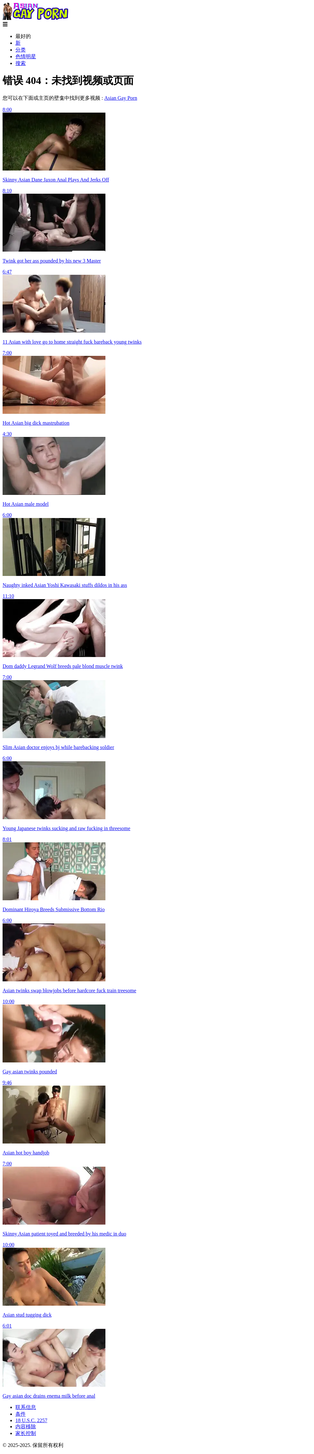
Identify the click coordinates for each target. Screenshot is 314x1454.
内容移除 (25, 1426)
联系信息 (25, 1407)
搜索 (20, 63)
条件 (20, 1414)
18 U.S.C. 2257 (31, 1420)
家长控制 (25, 1433)
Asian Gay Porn (120, 98)
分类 (20, 49)
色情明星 (25, 56)
